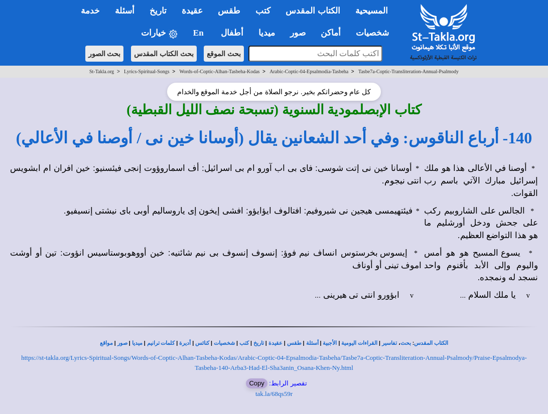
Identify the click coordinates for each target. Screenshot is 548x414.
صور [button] (298, 33)
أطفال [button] (232, 33)
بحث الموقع (224, 54)
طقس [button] (229, 11)
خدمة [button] (90, 11)
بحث (405, 343)
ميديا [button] (266, 33)
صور (122, 343)
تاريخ (258, 343)
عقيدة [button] (192, 11)
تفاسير (389, 343)
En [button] (199, 33)
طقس (294, 343)
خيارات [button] (159, 33)
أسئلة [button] (124, 11)
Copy (256, 383)
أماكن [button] (331, 33)
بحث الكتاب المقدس (164, 54)
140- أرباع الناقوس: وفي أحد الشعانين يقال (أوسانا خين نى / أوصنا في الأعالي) (274, 138)
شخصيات (224, 343)
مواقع (106, 343)
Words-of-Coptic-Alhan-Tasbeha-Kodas (219, 71)
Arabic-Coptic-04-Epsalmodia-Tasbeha (308, 71)
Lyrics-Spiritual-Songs (147, 71)
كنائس (202, 343)
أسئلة (312, 343)
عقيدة (275, 343)
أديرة (185, 343)
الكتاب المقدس (431, 343)
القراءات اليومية (359, 343)
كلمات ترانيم (161, 343)
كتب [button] (262, 11)
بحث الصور (104, 54)
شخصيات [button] (375, 33)
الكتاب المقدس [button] (313, 11)
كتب (244, 343)
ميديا (137, 343)
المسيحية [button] (371, 11)
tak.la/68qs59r (274, 393)
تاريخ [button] (158, 11)
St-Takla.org (101, 71)
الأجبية (330, 343)
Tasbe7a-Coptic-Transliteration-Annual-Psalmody (408, 71)
